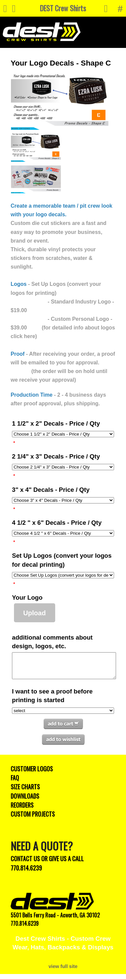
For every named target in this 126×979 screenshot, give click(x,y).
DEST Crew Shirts (63, 8)
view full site (63, 971)
